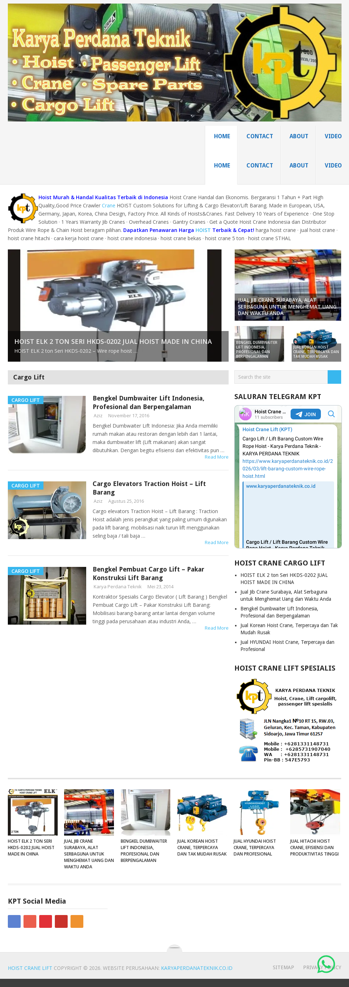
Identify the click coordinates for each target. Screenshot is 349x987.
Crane (108, 205)
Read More (217, 457)
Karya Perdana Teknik (118, 586)
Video (333, 136)
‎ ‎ (327, 965)
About (299, 136)
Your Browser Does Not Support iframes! (288, 476)
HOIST (203, 230)
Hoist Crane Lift (30, 968)
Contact (259, 136)
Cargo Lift (29, 377)
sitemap (283, 967)
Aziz (98, 415)
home (222, 136)
